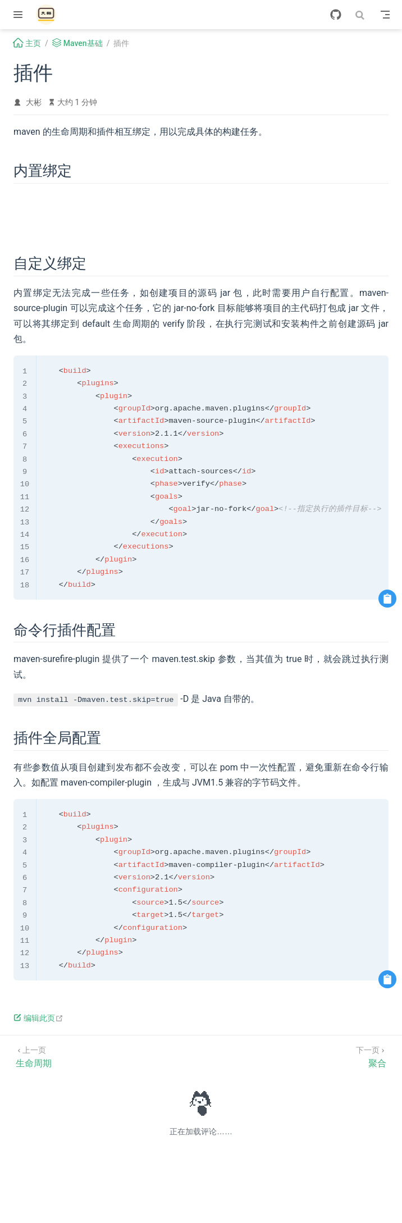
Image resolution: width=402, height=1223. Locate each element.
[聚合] (371, 1056)
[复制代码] (387, 599)
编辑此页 (38, 1018)
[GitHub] (336, 15)
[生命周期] (33, 1056)
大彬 (34, 102)
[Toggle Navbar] (385, 14)
